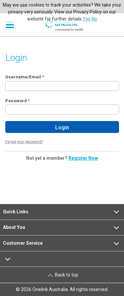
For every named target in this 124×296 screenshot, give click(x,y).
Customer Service (62, 243)
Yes (87, 18)
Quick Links (62, 211)
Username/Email (23, 76)
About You (62, 227)
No (94, 18)
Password (16, 100)
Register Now (83, 158)
